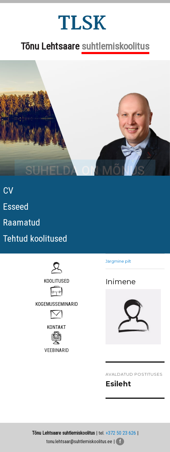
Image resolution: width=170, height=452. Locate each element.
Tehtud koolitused (35, 238)
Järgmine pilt (118, 261)
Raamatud (21, 222)
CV (8, 190)
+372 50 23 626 (121, 433)
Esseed (16, 206)
